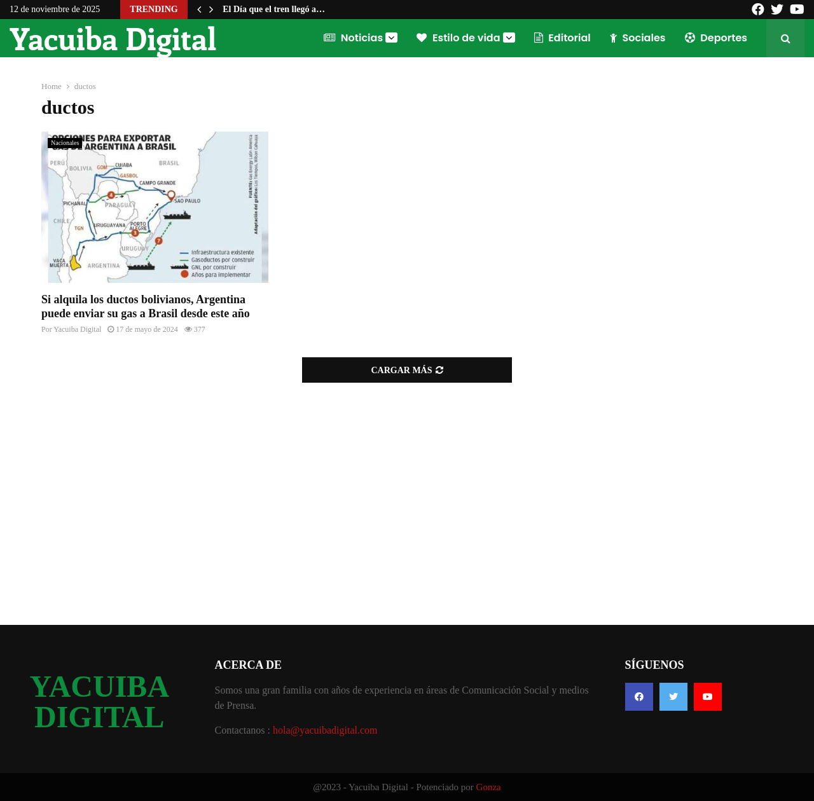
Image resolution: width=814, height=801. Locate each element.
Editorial (562, 38)
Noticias (353, 38)
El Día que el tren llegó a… (274, 9)
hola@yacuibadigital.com (325, 730)
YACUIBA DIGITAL (99, 701)
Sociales (638, 38)
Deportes (716, 38)
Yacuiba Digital (113, 38)
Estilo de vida (458, 38)
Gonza (488, 787)
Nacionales (65, 142)
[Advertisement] (407, 497)
